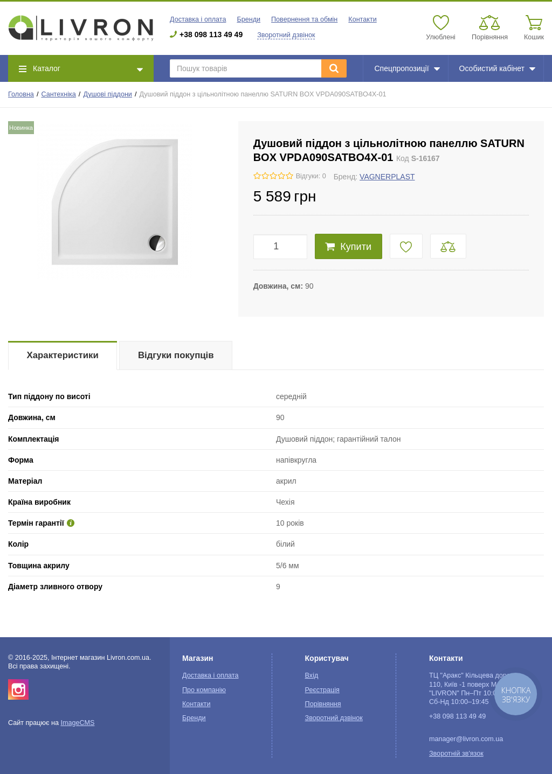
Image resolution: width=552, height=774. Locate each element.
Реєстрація (322, 690)
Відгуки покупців (176, 355)
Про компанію (204, 690)
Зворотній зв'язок (456, 753)
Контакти (362, 19)
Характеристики (63, 355)
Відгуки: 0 (311, 176)
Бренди (248, 19)
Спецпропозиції (406, 68)
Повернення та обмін (304, 19)
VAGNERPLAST (387, 176)
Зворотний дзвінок (286, 35)
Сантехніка (58, 94)
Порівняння (323, 704)
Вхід (312, 675)
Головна (21, 94)
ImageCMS (77, 723)
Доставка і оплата (198, 19)
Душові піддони (107, 94)
